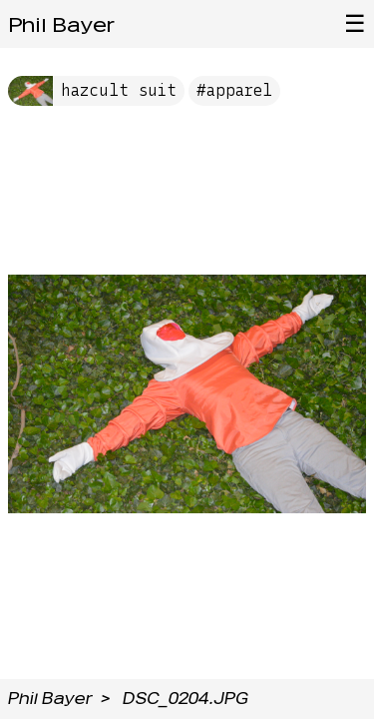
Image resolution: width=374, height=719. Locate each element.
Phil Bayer (61, 25)
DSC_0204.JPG (185, 698)
